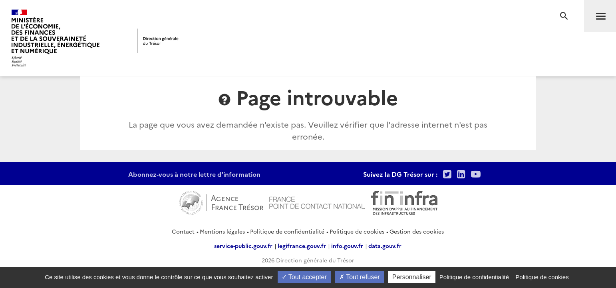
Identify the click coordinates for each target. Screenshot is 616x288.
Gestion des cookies (416, 231)
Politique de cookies (357, 231)
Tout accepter (304, 277)
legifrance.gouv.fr (302, 246)
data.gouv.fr (384, 246)
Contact (183, 231)
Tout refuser (359, 277)
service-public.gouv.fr (243, 246)
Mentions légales (222, 231)
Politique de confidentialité (287, 231)
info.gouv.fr (347, 246)
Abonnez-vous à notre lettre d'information (194, 174)
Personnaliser (411, 277)
